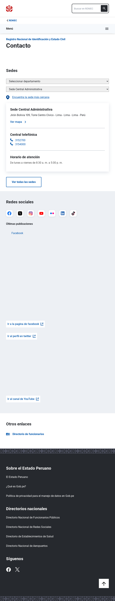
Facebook (17, 233)
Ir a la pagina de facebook (25, 324)
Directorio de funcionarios (25, 434)
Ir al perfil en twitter (21, 336)
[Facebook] (8, 569)
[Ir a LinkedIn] (62, 213)
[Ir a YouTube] (41, 213)
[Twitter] (17, 569)
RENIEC (13, 20)
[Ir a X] (20, 213)
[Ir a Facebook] (9, 213)
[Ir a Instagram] (30, 213)
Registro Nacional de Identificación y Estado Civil (35, 39)
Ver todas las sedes (24, 182)
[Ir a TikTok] (73, 213)
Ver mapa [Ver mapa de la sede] (18, 121)
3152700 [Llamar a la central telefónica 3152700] (20, 140)
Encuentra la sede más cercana (27, 97)
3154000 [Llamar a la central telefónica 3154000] (20, 144)
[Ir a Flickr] (52, 213)
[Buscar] (104, 8)
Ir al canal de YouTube (23, 399)
